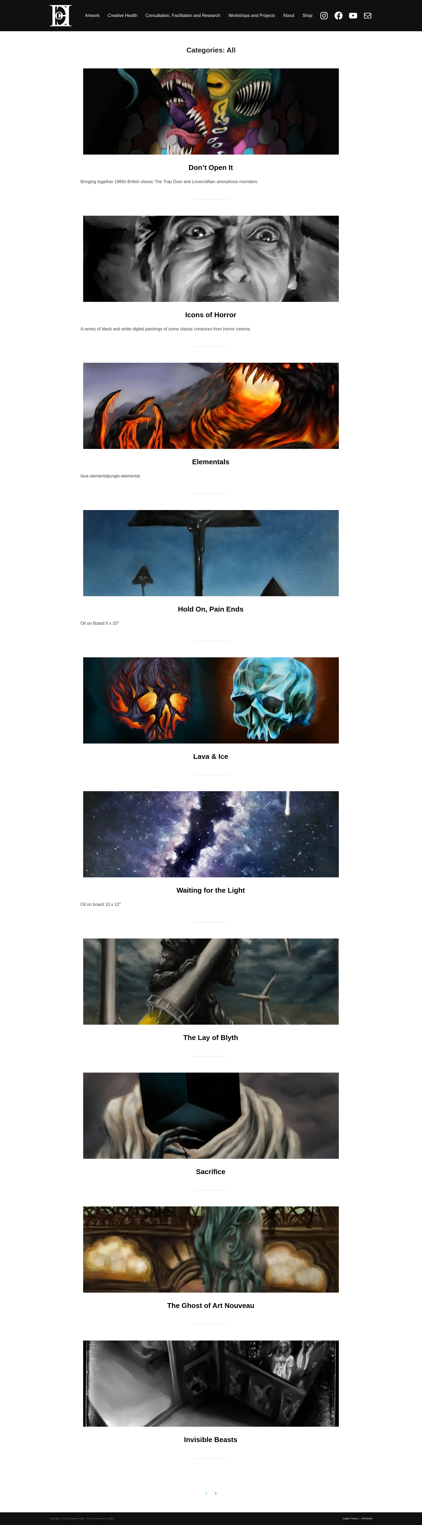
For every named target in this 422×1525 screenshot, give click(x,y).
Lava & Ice (210, 756)
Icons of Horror (210, 315)
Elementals (211, 462)
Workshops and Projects (251, 15)
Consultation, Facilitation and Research (182, 15)
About (288, 15)
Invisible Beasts (210, 1440)
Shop (307, 15)
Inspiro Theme (350, 1518)
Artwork (92, 15)
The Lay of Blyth (210, 1038)
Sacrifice (210, 1172)
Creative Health (122, 15)
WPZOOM (367, 1518)
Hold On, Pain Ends (211, 609)
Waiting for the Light (211, 890)
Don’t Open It (211, 167)
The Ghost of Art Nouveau (210, 1305)
